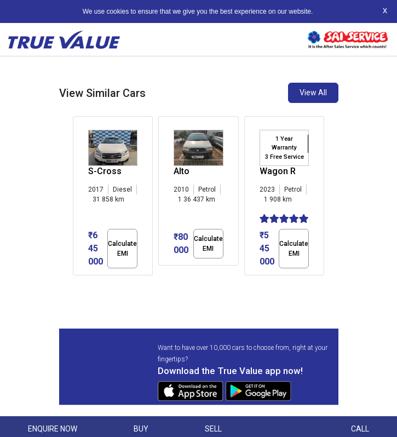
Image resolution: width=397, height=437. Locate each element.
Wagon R (278, 171)
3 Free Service (284, 156)
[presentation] (78, 198)
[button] (76, 284)
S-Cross (105, 171)
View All (313, 92)
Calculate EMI (122, 248)
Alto (181, 171)
